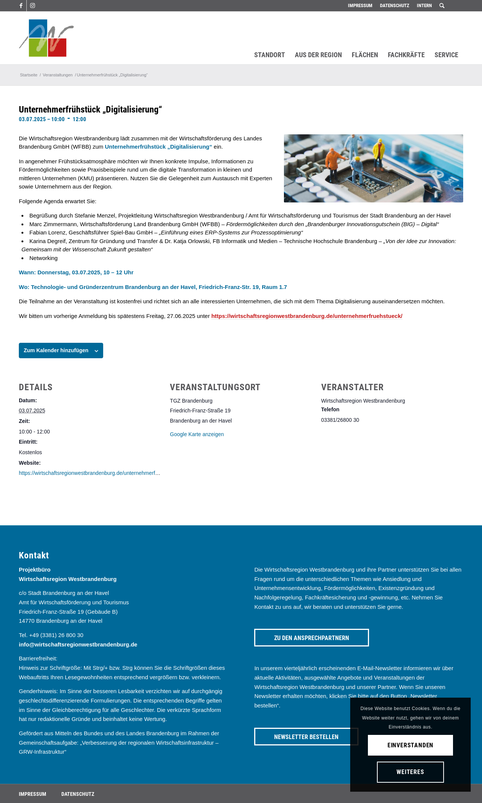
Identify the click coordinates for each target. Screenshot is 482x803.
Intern (424, 5)
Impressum (360, 5)
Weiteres (410, 772)
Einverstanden (410, 745)
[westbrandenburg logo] (46, 38)
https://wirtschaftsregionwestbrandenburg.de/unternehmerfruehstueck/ (307, 316)
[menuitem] (360, 6)
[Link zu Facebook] (20, 5)
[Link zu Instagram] (32, 5)
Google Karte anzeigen (197, 434)
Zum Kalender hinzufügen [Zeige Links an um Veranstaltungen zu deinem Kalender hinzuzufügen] (56, 350)
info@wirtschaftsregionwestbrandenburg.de (78, 644)
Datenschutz (394, 5)
